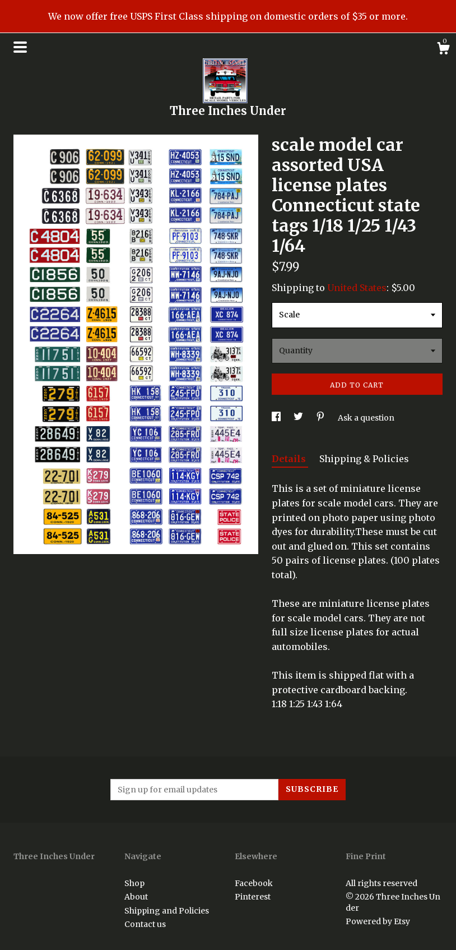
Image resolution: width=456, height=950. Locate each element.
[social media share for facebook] (277, 418)
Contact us (145, 924)
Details (290, 458)
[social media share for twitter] (299, 418)
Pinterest (253, 897)
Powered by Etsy (378, 921)
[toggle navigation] (20, 47)
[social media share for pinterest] (321, 418)
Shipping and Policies (166, 911)
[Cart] (443, 49)
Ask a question (366, 418)
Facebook (254, 883)
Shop (134, 883)
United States (357, 287)
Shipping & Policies (364, 458)
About (136, 897)
